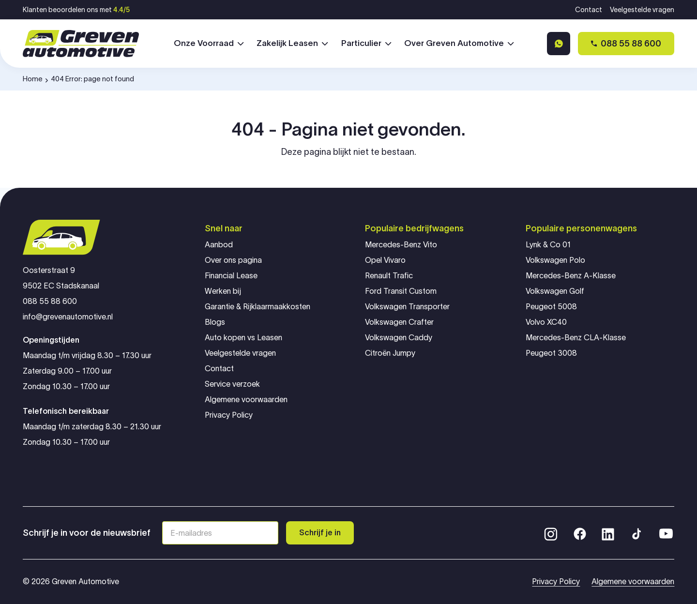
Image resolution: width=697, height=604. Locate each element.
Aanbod (219, 245)
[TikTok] (636, 533)
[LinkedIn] (608, 533)
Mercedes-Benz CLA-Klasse (576, 337)
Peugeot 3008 (551, 353)
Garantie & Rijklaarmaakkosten (257, 306)
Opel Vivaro (385, 260)
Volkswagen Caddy (398, 337)
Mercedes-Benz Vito (401, 245)
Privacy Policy (229, 415)
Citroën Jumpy (390, 353)
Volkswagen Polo (555, 260)
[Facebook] (580, 533)
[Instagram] (551, 533)
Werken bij (223, 291)
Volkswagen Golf (555, 291)
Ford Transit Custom (401, 291)
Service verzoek (232, 384)
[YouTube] (666, 533)
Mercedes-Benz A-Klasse (571, 276)
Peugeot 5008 (551, 306)
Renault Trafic (389, 276)
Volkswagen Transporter (407, 306)
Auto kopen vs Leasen (243, 337)
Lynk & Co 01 (548, 245)
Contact (588, 10)
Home (33, 79)
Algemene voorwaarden (246, 399)
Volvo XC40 (546, 322)
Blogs (215, 322)
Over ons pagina (233, 260)
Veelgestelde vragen (642, 10)
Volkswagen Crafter (399, 322)
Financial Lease (231, 276)
